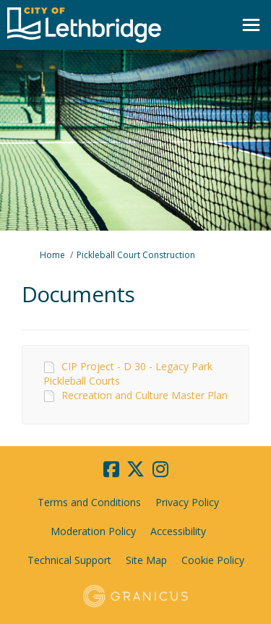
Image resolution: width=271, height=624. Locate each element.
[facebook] (111, 469)
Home (52, 255)
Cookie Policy (212, 560)
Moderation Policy (93, 531)
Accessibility (178, 531)
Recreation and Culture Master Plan (144, 395)
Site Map (146, 560)
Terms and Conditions (89, 502)
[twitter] (136, 469)
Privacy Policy (187, 502)
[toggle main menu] (251, 25)
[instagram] (160, 469)
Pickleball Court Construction (136, 255)
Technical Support (69, 560)
